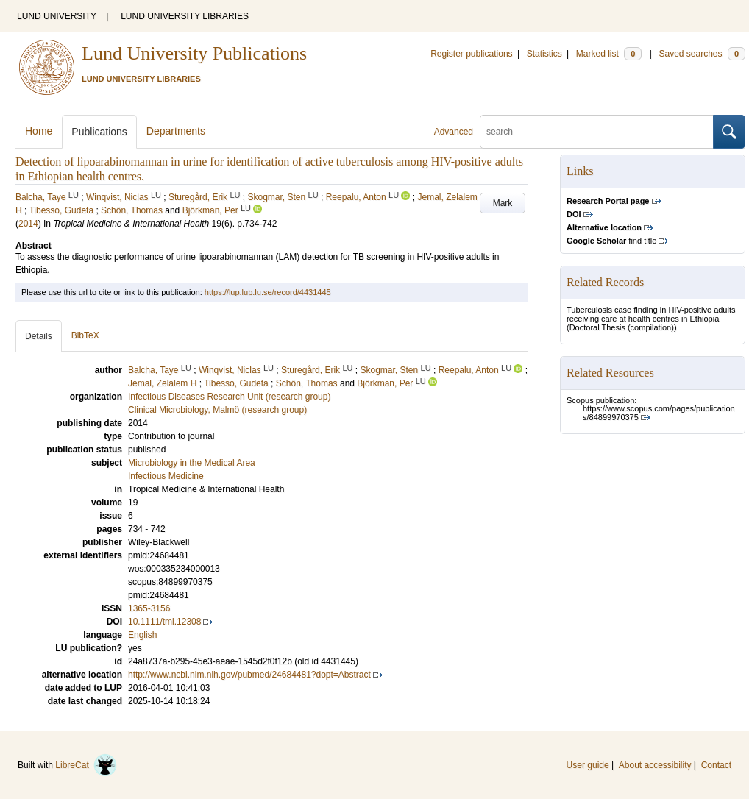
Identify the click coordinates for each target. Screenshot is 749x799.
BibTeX (85, 335)
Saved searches (702, 54)
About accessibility (655, 765)
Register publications (471, 54)
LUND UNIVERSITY (56, 16)
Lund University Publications (194, 53)
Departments (175, 131)
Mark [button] (503, 203)
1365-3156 (149, 608)
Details (38, 336)
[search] (597, 132)
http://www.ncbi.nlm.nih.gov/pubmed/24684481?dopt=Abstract (249, 675)
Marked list (609, 54)
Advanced (453, 132)
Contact (716, 765)
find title (611, 240)
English (142, 635)
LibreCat (86, 765)
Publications (99, 132)
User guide (588, 765)
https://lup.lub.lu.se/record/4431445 (268, 292)
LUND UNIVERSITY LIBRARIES (185, 16)
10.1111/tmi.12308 (164, 622)
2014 (28, 224)
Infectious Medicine (166, 476)
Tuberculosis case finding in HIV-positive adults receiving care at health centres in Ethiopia (651, 314)
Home (38, 131)
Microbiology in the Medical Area (191, 463)
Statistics (544, 54)
